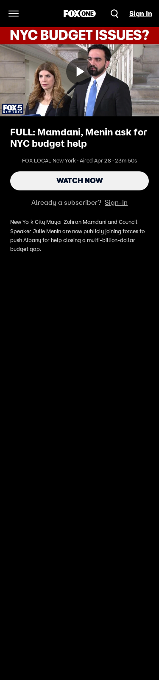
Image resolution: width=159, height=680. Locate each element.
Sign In (140, 13)
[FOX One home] (80, 13)
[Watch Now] (79, 71)
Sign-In (116, 202)
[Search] (114, 13)
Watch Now (79, 180)
